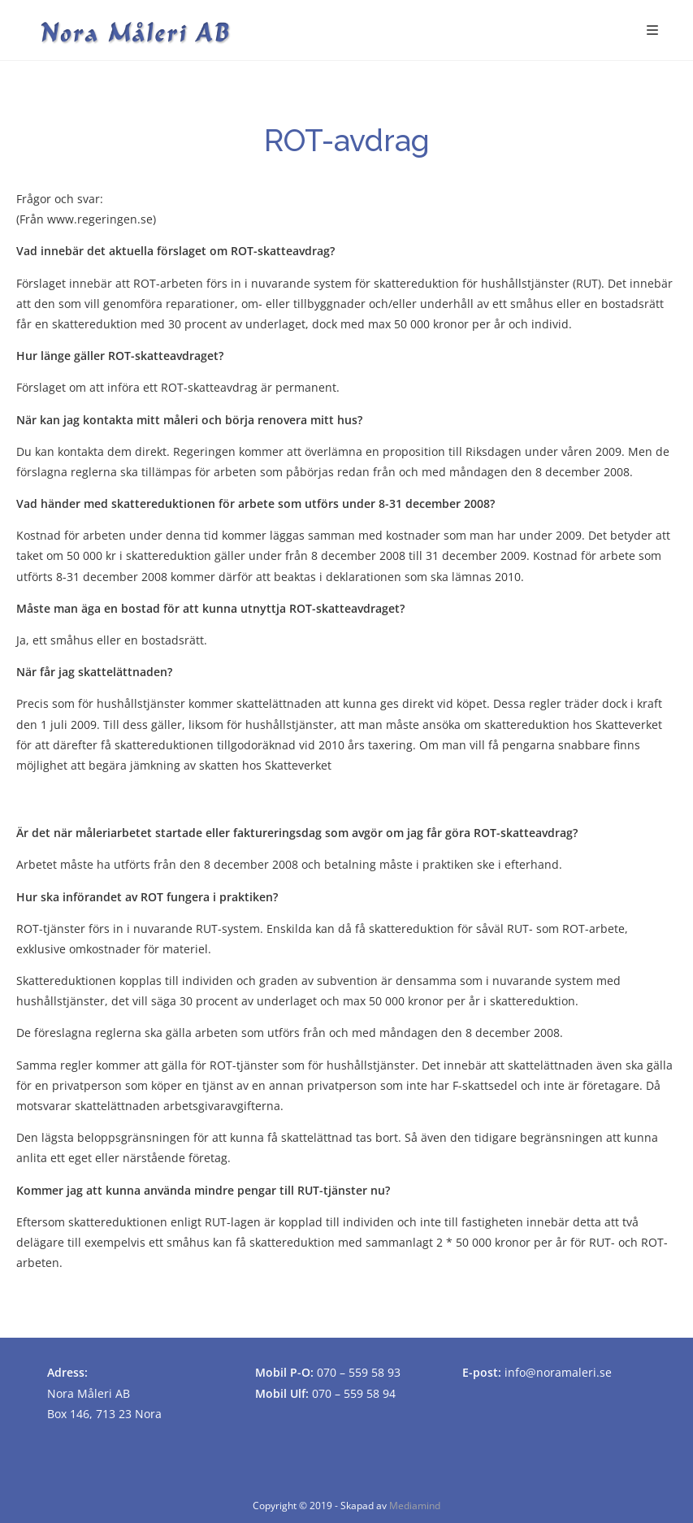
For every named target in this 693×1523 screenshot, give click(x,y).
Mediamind (414, 1505)
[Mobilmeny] (653, 30)
